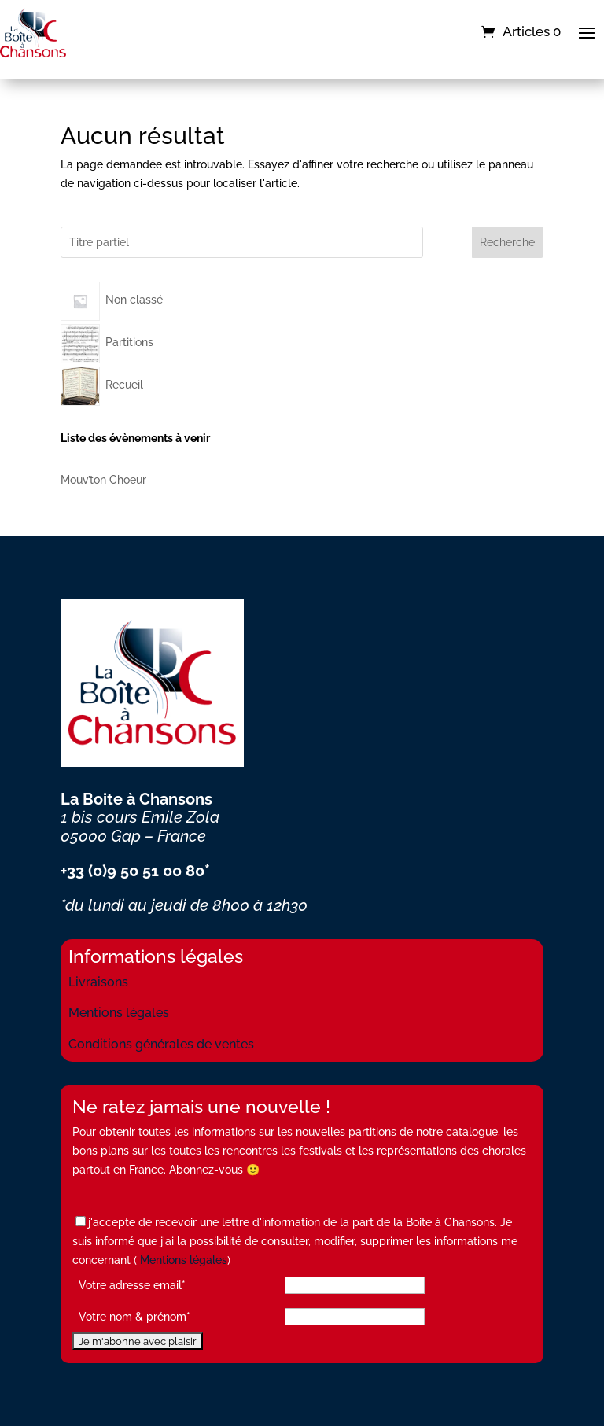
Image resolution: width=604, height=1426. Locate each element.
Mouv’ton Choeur (103, 479)
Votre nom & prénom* (134, 1316)
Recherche (507, 242)
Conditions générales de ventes (161, 1044)
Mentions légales (118, 1012)
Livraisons (98, 982)
